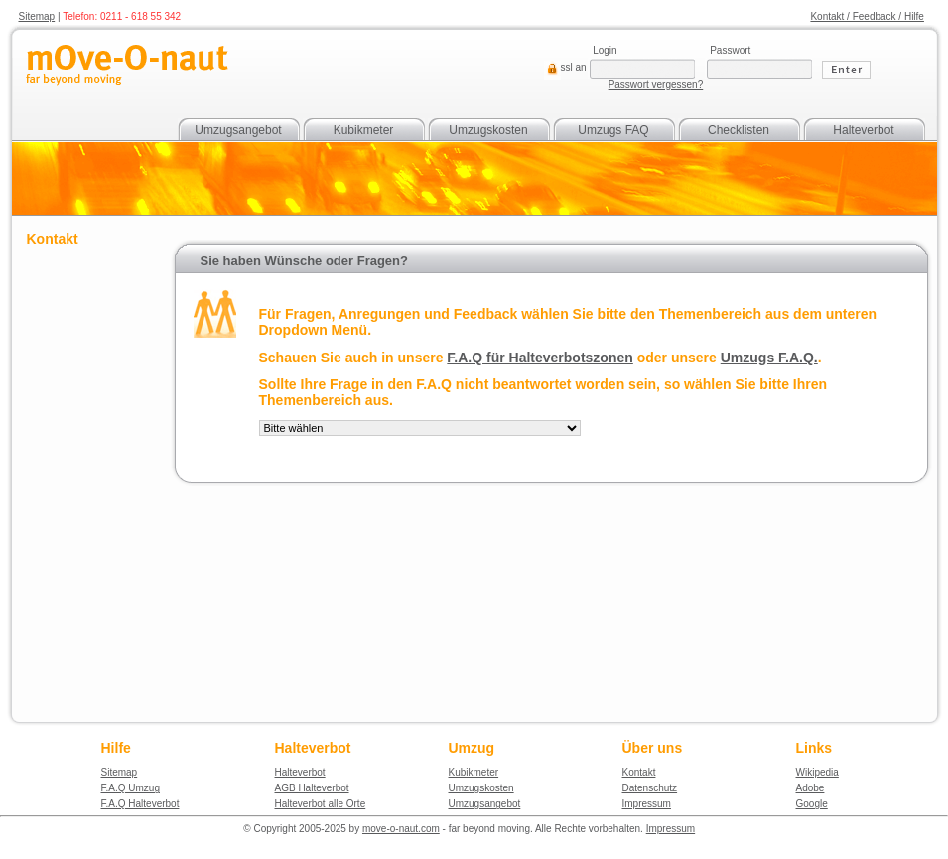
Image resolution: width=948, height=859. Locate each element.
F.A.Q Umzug (130, 788)
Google (812, 803)
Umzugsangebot (238, 130)
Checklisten (738, 130)
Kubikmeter (364, 130)
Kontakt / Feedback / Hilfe (867, 16)
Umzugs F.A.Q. (769, 357)
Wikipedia (817, 772)
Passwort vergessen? (656, 84)
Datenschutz (650, 788)
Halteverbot (863, 130)
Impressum (646, 803)
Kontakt (639, 772)
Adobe (810, 788)
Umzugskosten (488, 130)
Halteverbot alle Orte (320, 803)
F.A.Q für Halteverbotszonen (539, 357)
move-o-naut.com (401, 828)
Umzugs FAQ (613, 130)
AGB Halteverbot (312, 788)
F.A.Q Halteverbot (140, 803)
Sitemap (37, 16)
